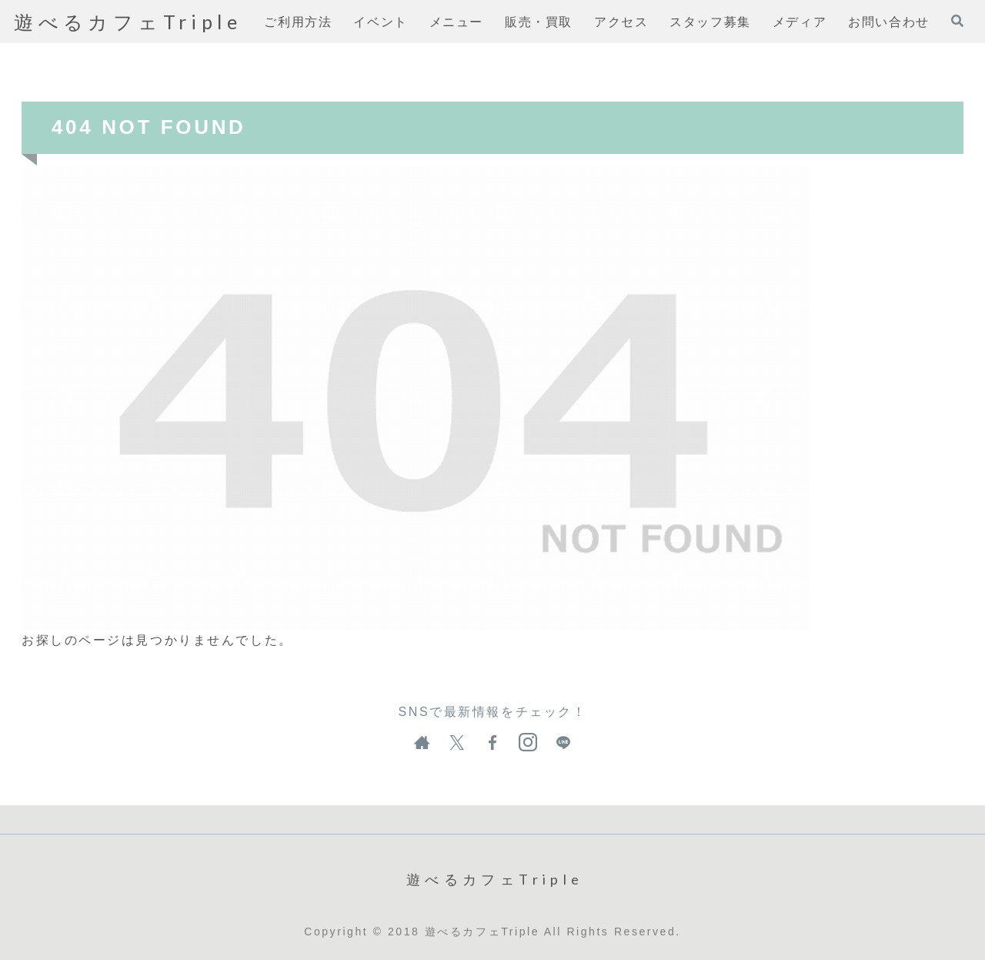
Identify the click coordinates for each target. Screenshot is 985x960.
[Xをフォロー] (457, 743)
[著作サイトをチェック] (421, 743)
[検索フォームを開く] (957, 20)
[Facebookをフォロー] (492, 743)
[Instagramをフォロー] (528, 743)
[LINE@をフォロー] (563, 743)
